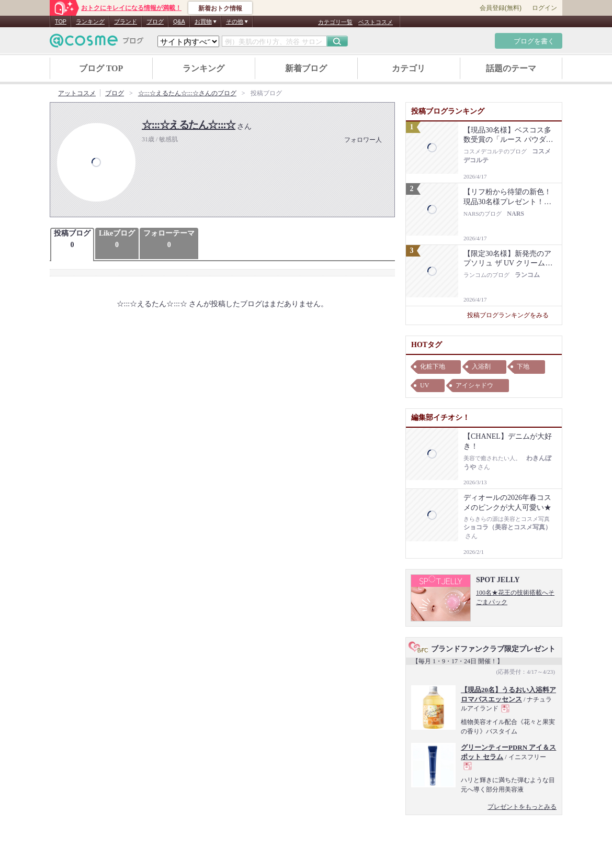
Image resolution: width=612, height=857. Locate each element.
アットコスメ (77, 93)
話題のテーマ (511, 68)
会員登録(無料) (501, 8)
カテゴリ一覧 (335, 22)
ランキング (90, 21)
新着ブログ (306, 68)
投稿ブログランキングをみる (512, 315)
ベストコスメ (375, 22)
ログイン (544, 8)
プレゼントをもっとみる (522, 806)
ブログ (155, 21)
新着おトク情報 (220, 8)
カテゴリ (408, 68)
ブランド (125, 21)
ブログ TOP (101, 68)
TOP (60, 21)
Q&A (179, 21)
